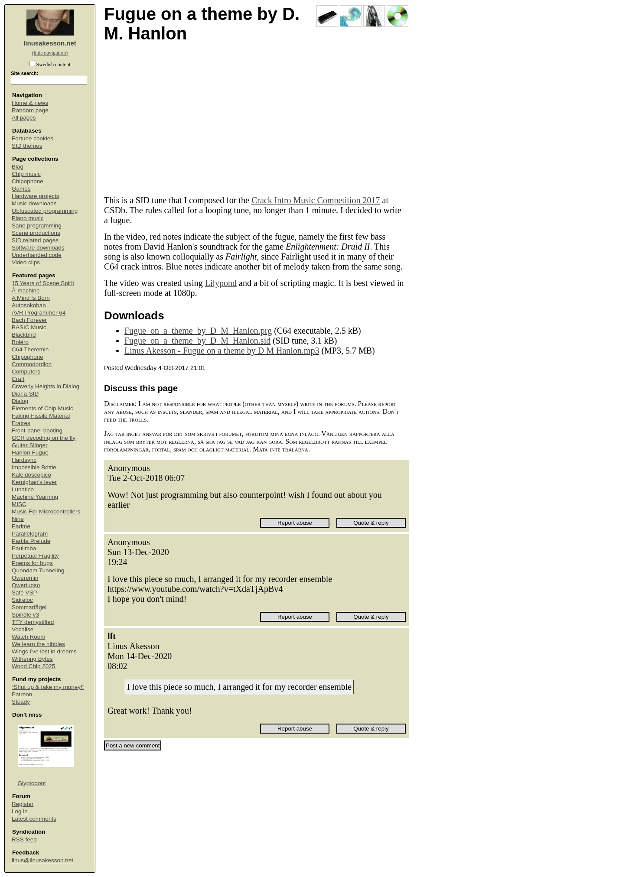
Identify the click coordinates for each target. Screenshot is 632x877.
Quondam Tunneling (38, 570)
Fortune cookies (32, 138)
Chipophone (27, 181)
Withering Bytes (32, 659)
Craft (18, 379)
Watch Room (29, 636)
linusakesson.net (49, 43)
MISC (19, 504)
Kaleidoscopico (31, 474)
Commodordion (32, 364)
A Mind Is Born (31, 298)
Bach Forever (29, 320)
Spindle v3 (25, 614)
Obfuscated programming (45, 211)
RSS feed (24, 839)
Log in (20, 811)
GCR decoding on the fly (43, 438)
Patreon (22, 694)
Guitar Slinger (30, 445)
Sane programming (37, 225)
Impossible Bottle (34, 467)
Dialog (20, 401)
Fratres (21, 423)
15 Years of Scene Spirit (43, 283)
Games (21, 188)
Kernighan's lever (34, 482)
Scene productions (36, 233)
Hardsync (24, 460)
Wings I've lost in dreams (44, 651)
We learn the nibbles (38, 644)
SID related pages (35, 240)
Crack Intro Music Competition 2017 (315, 200)
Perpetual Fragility (35, 555)
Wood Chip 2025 (33, 666)
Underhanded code (37, 255)
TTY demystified (33, 622)
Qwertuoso (26, 585)
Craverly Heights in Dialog (45, 386)
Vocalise (22, 629)
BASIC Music (29, 327)
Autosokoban (29, 305)
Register (22, 804)
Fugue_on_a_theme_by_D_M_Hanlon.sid (197, 340)
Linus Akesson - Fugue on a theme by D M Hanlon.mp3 (221, 350)
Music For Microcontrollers (46, 511)
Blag (17, 166)
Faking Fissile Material (41, 416)
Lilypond (221, 283)
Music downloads (34, 203)
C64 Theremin (30, 349)
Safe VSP (24, 592)
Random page (30, 110)
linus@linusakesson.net (42, 860)
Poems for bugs (32, 563)
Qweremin (25, 578)
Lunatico (23, 489)
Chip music (26, 174)
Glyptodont (32, 783)
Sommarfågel (29, 607)
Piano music (28, 218)
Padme (21, 526)
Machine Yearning (35, 497)
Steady (21, 701)
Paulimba (24, 548)
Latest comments (34, 818)
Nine (18, 519)
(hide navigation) (50, 53)
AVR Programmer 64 (38, 312)
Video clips (26, 262)
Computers (26, 371)
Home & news (30, 103)
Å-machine (26, 290)
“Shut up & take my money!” (48, 687)
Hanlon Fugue (30, 452)
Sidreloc (22, 600)
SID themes (27, 146)
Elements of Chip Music (42, 408)
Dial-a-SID (25, 393)
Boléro (20, 342)
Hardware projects (35, 196)
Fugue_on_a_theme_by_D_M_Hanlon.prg (198, 330)
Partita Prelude (31, 541)
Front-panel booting (37, 430)
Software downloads (38, 247)
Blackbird (24, 334)
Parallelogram (30, 533)
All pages (24, 117)
